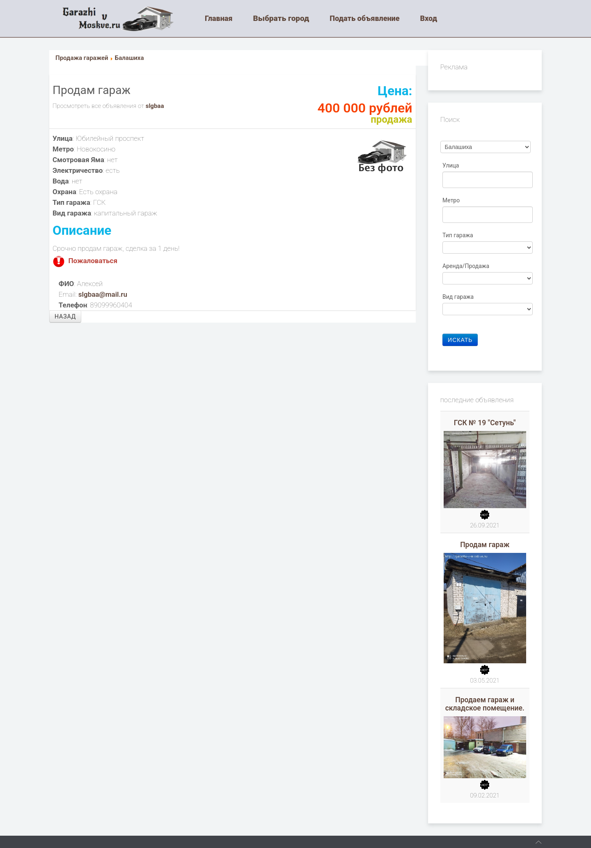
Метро (451, 200)
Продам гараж (484, 545)
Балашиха (129, 58)
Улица (451, 165)
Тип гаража (458, 235)
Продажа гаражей (81, 58)
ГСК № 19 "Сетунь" (485, 423)
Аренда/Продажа (466, 266)
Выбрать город (281, 18)
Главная (219, 18)
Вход (428, 18)
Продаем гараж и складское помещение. (485, 704)
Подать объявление (364, 18)
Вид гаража (458, 296)
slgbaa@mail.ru (102, 294)
